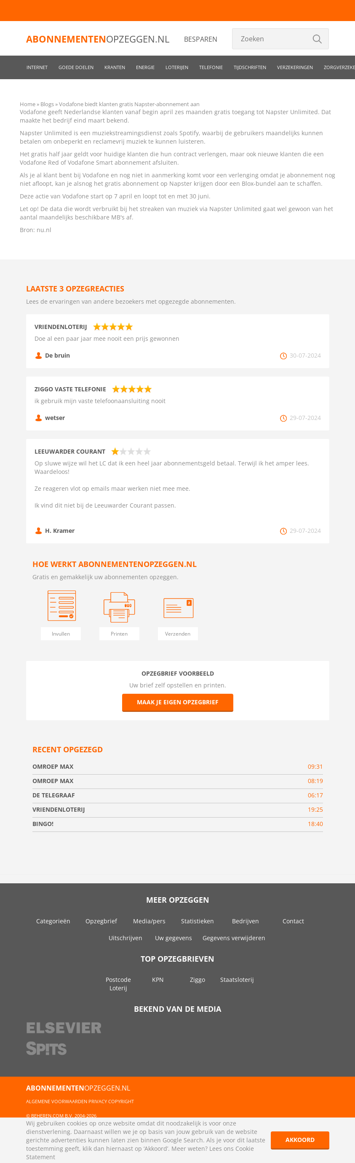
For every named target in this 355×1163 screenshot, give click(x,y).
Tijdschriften (250, 67)
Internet (37, 67)
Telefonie (211, 67)
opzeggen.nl (97, 38)
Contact (293, 921)
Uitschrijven (125, 938)
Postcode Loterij (118, 984)
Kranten (114, 67)
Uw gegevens (173, 938)
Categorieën (53, 921)
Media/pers (149, 921)
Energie (145, 67)
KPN (158, 980)
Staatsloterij (237, 980)
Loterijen (176, 67)
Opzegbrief (101, 921)
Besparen (200, 39)
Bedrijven (245, 921)
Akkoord (300, 1140)
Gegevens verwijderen (234, 938)
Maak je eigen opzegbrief (178, 702)
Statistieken (197, 921)
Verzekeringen (295, 67)
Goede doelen (76, 67)
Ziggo (197, 980)
